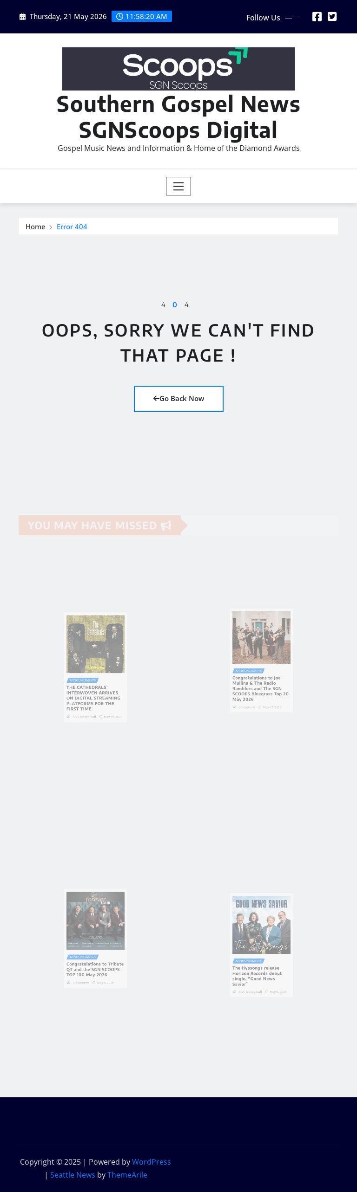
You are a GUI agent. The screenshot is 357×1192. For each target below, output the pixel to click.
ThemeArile (127, 1175)
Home (36, 227)
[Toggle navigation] (179, 186)
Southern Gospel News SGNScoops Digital (179, 116)
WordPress (151, 1162)
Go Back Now (178, 398)
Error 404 (72, 227)
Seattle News (72, 1175)
